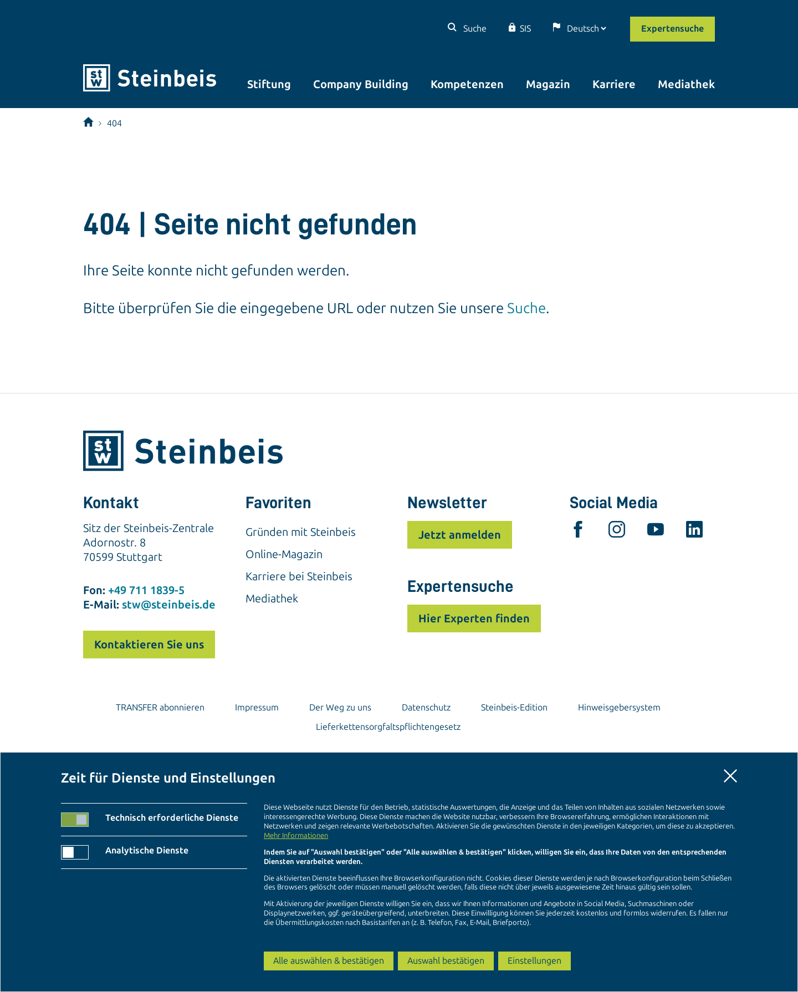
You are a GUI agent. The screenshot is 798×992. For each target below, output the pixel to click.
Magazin (548, 84)
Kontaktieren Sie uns (149, 644)
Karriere (614, 84)
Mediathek (686, 84)
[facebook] (578, 532)
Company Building (360, 84)
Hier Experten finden (474, 618)
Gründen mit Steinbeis (300, 532)
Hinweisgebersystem (619, 707)
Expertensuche (672, 28)
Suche (474, 28)
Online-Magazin (284, 554)
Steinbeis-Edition (514, 707)
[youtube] (655, 532)
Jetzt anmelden (459, 534)
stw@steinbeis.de (169, 604)
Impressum (257, 707)
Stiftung (269, 84)
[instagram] (616, 532)
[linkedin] (694, 532)
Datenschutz (426, 707)
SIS (525, 28)
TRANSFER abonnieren (160, 707)
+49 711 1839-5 (146, 590)
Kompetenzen (467, 84)
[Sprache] (586, 28)
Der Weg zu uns (340, 707)
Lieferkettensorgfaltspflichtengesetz (388, 727)
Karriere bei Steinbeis (298, 576)
